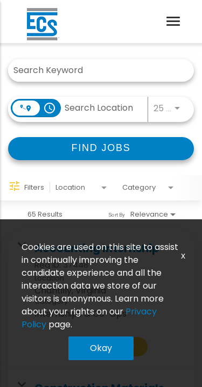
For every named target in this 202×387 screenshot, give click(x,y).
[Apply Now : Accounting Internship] (109, 346)
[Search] (101, 148)
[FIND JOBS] (101, 148)
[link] (101, 298)
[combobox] (95, 70)
